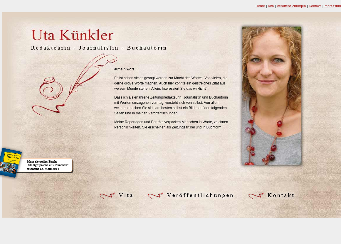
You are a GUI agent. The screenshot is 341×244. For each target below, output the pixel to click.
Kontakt (315, 6)
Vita (271, 6)
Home (260, 6)
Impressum (332, 6)
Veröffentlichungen (291, 6)
